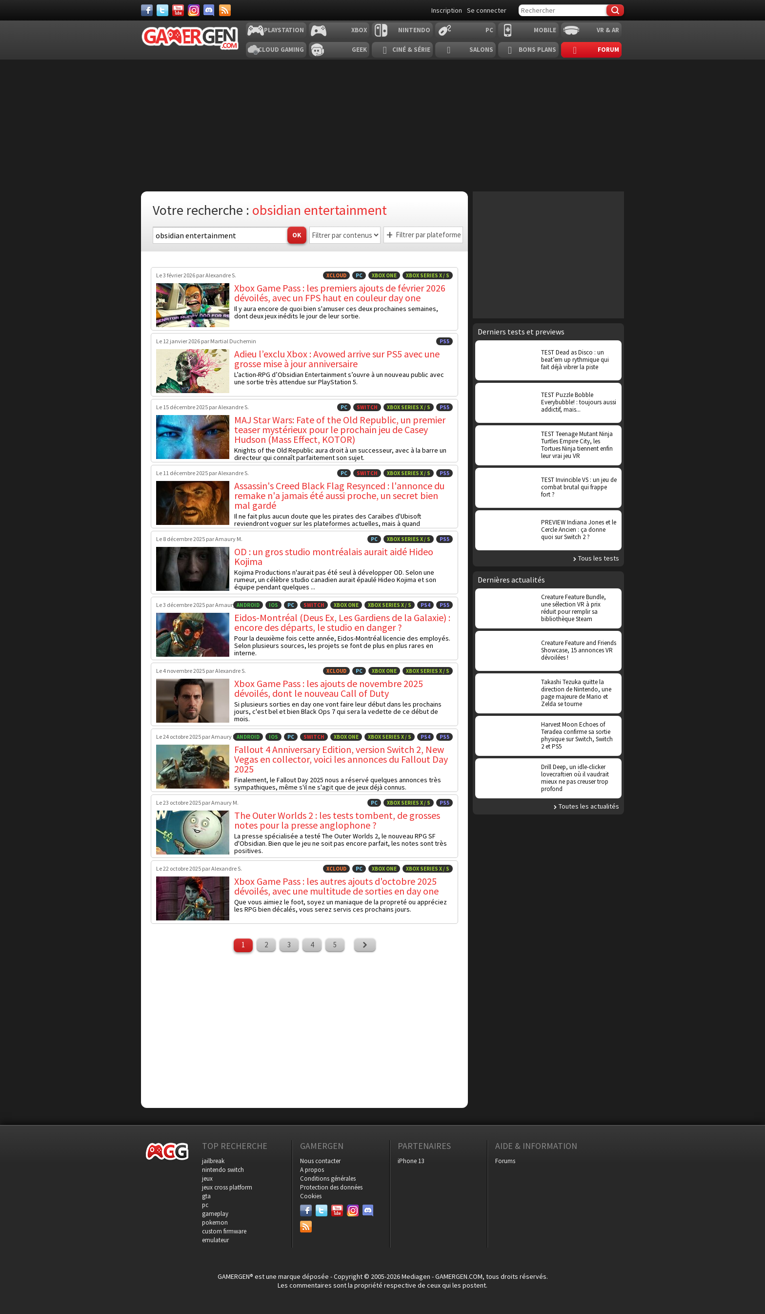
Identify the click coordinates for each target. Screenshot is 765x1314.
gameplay (215, 1214)
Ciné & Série (411, 49)
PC (489, 30)
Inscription (446, 10)
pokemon (215, 1222)
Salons (481, 49)
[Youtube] (178, 10)
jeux (207, 1178)
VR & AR (608, 30)
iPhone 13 (411, 1161)
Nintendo (414, 30)
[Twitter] (162, 10)
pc (205, 1205)
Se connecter (486, 10)
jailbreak (213, 1161)
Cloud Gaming (281, 49)
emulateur (215, 1240)
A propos (312, 1170)
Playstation (284, 30)
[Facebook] (147, 10)
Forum (608, 49)
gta (206, 1196)
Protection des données (331, 1187)
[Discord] (209, 10)
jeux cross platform (227, 1187)
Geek (359, 49)
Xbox (359, 30)
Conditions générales (328, 1178)
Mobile (545, 30)
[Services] (225, 10)
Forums (505, 1161)
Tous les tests (598, 558)
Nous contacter (320, 1161)
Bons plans (537, 49)
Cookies (311, 1196)
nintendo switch (223, 1170)
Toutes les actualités (589, 806)
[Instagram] (194, 10)
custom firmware (224, 1231)
